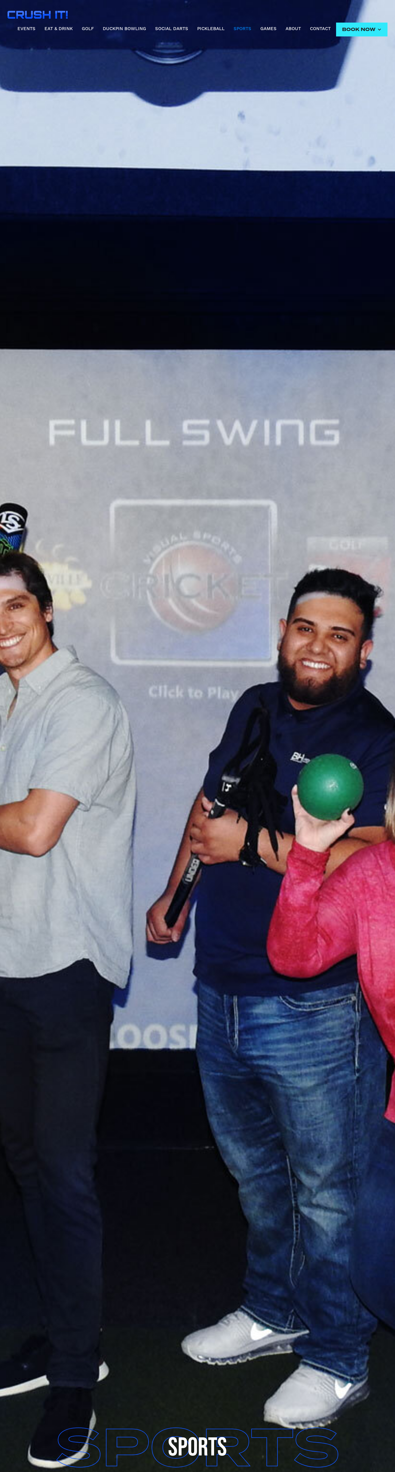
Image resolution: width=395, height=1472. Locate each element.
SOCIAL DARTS (171, 29)
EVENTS (26, 29)
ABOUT (293, 29)
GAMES (268, 29)
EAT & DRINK (58, 29)
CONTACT (320, 29)
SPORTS (242, 29)
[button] (361, 29)
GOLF (88, 29)
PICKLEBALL (211, 29)
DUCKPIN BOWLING (124, 29)
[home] (38, 13)
